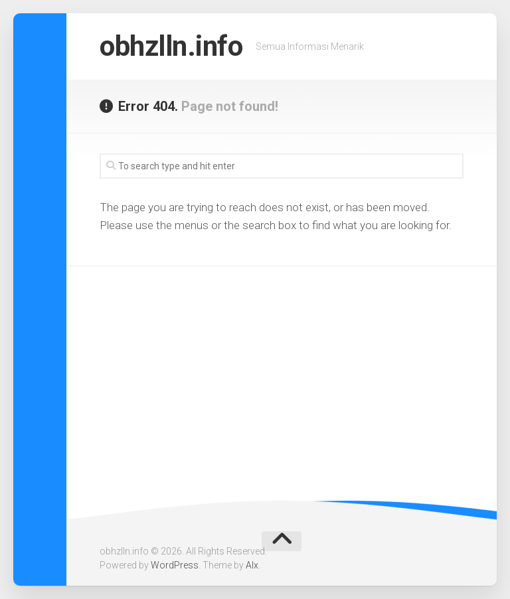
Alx (252, 565)
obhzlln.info (171, 46)
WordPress (175, 565)
